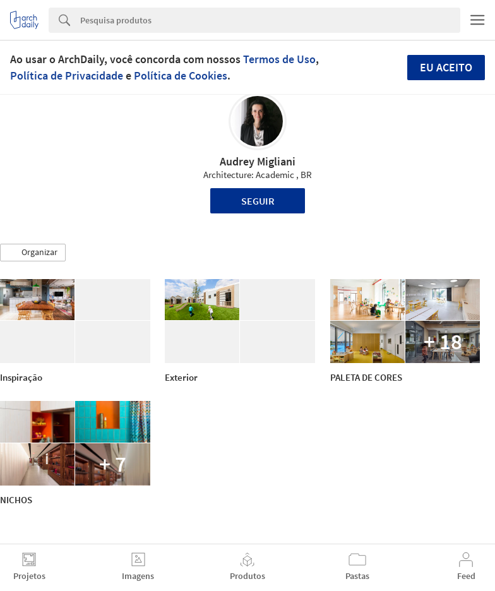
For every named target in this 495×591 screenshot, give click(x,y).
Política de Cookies (180, 75)
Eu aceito (446, 67)
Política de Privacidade (66, 75)
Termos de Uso (279, 59)
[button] (33, 252)
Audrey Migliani (257, 161)
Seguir (258, 200)
